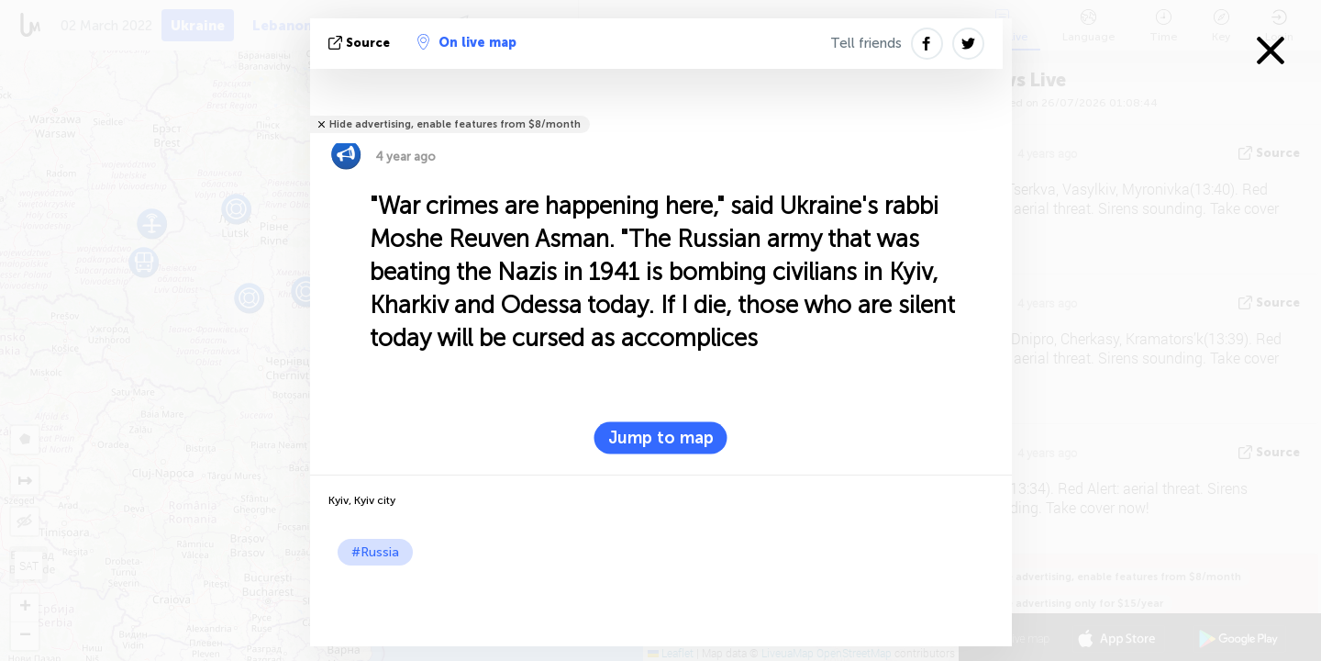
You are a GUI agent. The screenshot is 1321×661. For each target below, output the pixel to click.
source (361, 43)
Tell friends (866, 43)
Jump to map (661, 438)
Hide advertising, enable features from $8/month (455, 124)
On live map (466, 42)
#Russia (375, 552)
